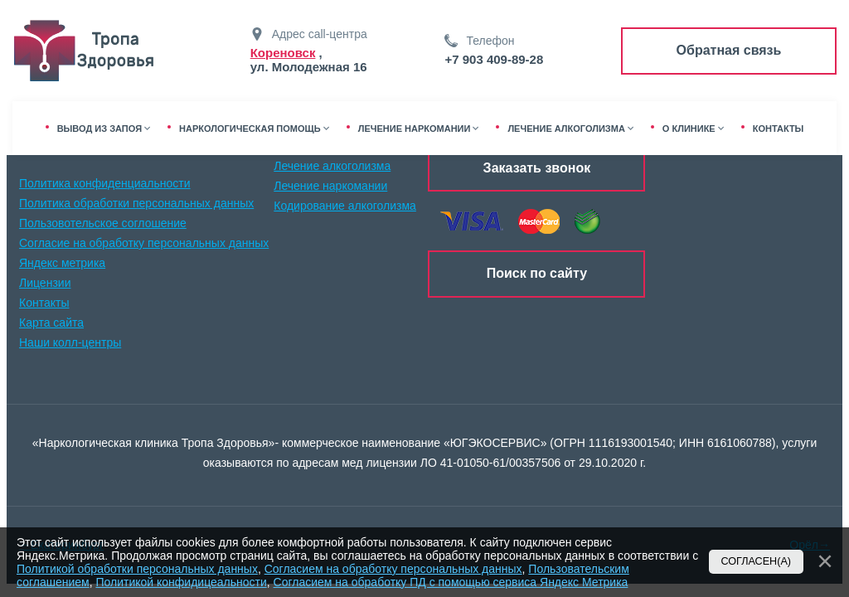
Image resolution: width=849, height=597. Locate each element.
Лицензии (44, 282)
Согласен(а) (756, 561)
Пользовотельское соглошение (103, 223)
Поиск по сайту (537, 273)
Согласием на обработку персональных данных (393, 568)
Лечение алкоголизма (332, 165)
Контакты (44, 302)
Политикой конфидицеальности (180, 582)
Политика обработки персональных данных (136, 203)
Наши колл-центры (70, 342)
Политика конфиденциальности (105, 183)
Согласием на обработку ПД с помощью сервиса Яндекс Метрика (451, 582)
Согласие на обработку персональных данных (144, 243)
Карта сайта (51, 322)
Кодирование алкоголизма (345, 205)
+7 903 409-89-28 (493, 59)
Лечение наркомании (330, 185)
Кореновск (283, 53)
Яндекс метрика (62, 262)
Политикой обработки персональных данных (137, 568)
